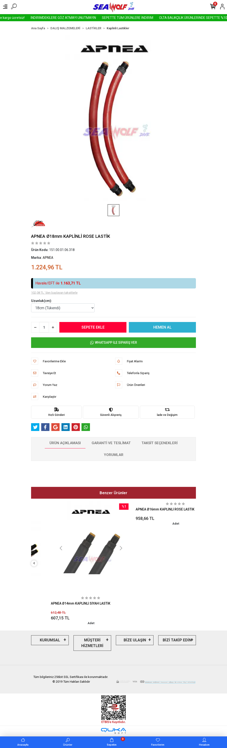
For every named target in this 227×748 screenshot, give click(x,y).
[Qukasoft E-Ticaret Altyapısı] (113, 731)
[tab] (65, 443)
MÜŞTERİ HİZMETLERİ (92, 643)
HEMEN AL (162, 327)
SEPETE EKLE (93, 327)
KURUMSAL (50, 640)
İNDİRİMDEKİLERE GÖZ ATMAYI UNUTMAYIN (89, 18)
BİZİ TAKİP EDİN (177, 640)
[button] (126, 548)
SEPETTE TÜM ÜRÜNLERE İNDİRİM (153, 18)
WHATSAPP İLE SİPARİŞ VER (113, 343)
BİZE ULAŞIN (135, 640)
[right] (193, 563)
